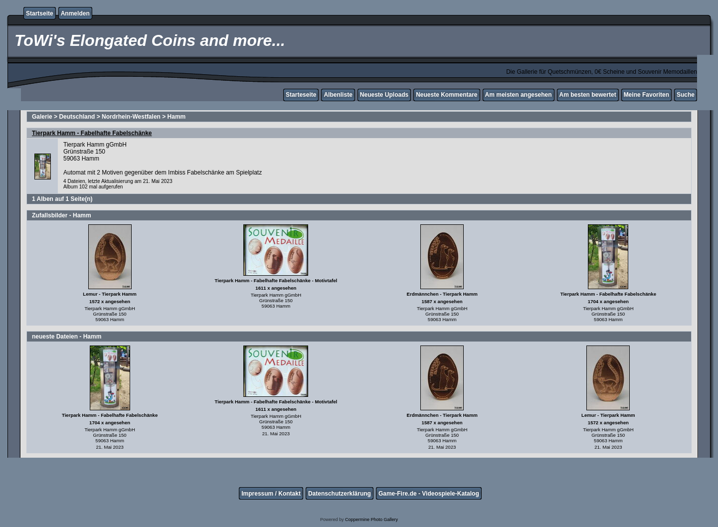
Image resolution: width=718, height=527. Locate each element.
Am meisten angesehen (518, 94)
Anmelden (75, 13)
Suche (686, 94)
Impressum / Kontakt (271, 493)
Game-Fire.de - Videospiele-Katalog (428, 493)
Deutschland (77, 116)
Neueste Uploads (384, 94)
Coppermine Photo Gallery (371, 519)
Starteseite (301, 94)
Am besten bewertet (587, 94)
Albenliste (338, 94)
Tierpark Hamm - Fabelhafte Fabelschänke (92, 133)
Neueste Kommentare (446, 94)
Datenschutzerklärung (339, 493)
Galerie (42, 116)
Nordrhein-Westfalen (131, 116)
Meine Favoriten (646, 94)
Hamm (177, 116)
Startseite (39, 13)
